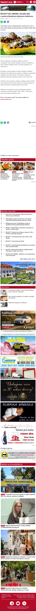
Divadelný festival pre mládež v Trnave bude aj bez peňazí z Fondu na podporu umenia (18, 558)
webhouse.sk (24, 608)
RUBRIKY (19, 2)
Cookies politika (31, 597)
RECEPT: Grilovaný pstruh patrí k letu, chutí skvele (19, 237)
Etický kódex (19, 596)
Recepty (6, 18)
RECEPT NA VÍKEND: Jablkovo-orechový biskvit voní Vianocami (20, 254)
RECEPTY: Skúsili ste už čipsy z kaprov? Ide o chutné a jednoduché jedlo (19, 232)
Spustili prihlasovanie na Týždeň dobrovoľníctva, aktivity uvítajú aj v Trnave (15, 589)
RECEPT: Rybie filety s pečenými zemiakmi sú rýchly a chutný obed (20, 228)
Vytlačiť (32, 122)
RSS (28, 596)
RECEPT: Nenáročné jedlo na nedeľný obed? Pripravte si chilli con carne (19, 250)
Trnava (3, 494)
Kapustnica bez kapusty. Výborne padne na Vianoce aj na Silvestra (5, 176)
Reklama (25, 596)
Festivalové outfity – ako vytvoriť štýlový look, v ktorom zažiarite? (21, 291)
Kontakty (32, 596)
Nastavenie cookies (22, 597)
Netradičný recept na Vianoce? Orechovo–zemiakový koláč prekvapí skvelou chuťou (17, 177)
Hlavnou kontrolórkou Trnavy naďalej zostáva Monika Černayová (15, 526)
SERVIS (2, 18)
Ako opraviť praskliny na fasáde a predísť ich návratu (21, 297)
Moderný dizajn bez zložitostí (17, 303)
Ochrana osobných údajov (28, 594)
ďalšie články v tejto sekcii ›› (28, 259)
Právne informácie (17, 594)
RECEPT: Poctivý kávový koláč (15, 241)
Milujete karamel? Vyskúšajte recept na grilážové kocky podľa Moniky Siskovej (29, 175)
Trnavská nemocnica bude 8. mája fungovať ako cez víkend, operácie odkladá (18, 495)
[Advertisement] (16, 140)
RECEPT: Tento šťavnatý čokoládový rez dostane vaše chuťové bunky (20, 245)
